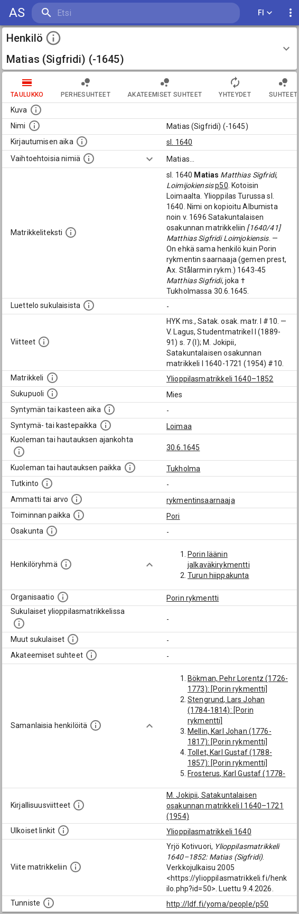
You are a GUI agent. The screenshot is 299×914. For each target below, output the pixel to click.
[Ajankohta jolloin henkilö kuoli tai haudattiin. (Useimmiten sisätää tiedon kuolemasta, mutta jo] (19, 451)
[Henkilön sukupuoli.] (52, 393)
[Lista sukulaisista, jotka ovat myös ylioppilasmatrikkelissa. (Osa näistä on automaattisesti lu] (19, 623)
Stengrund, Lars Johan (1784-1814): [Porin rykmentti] (226, 710)
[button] (149, 48)
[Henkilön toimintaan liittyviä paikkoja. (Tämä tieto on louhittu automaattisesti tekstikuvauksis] (78, 515)
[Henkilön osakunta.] (51, 531)
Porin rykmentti (192, 598)
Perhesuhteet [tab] (85, 87)
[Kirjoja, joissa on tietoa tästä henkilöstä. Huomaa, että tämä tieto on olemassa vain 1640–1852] (78, 805)
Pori (173, 516)
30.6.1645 (183, 447)
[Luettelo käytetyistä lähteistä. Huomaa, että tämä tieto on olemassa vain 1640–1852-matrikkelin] (43, 341)
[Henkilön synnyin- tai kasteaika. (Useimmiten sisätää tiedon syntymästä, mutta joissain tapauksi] (109, 409)
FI (265, 13)
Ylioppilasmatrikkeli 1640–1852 (220, 379)
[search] (95, 13)
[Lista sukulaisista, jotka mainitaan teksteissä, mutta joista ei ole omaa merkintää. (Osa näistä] (72, 639)
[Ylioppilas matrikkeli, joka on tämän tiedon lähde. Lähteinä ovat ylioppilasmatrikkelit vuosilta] (52, 377)
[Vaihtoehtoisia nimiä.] (88, 158)
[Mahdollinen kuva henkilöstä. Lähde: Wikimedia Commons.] (35, 109)
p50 (221, 185)
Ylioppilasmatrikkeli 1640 (208, 831)
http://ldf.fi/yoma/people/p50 (217, 904)
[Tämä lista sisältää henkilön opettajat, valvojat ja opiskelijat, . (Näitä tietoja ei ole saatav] (91, 655)
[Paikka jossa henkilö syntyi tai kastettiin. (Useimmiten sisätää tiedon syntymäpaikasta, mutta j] (105, 425)
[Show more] (149, 159)
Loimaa (179, 426)
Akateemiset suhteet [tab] (165, 87)
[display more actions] (290, 13)
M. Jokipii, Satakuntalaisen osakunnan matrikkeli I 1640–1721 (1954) (225, 805)
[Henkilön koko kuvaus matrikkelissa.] (70, 232)
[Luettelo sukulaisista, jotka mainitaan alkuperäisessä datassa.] (88, 305)
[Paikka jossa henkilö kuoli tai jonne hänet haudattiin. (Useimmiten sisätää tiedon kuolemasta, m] (130, 467)
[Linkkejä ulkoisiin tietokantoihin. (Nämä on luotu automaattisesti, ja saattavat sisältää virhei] (63, 830)
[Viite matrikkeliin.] (75, 867)
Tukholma (183, 468)
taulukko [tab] (27, 87)
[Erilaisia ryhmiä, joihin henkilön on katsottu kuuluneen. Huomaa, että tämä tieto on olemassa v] (66, 564)
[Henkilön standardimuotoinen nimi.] (34, 125)
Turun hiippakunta (218, 575)
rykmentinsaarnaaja (200, 500)
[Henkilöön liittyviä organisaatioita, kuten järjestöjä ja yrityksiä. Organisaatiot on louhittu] (62, 597)
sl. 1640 (179, 142)
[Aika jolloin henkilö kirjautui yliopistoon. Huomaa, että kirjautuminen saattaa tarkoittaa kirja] (81, 141)
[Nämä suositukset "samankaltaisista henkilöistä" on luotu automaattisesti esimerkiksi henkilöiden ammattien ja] (95, 725)
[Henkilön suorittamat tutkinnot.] (47, 483)
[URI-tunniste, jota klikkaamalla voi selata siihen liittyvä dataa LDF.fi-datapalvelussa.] (48, 902)
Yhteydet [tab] (234, 87)
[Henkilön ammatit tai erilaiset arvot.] (76, 499)
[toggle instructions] (53, 38)
